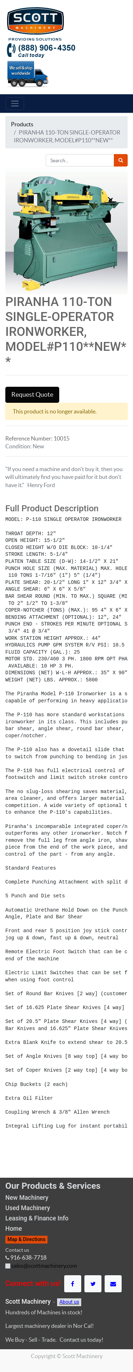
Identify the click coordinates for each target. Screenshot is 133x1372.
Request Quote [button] (32, 394)
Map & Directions (26, 1239)
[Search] (121, 160)
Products (22, 124)
